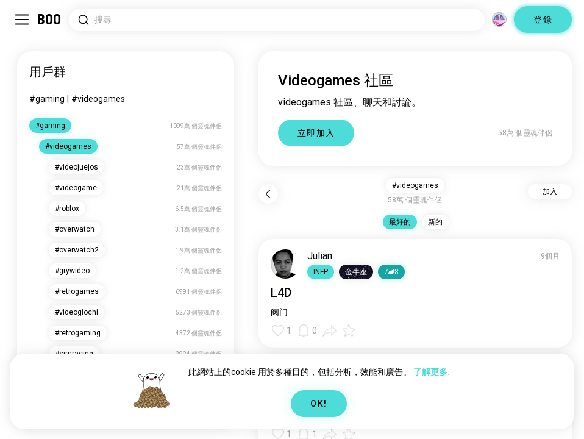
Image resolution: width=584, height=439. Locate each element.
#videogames (98, 99)
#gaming (47, 99)
